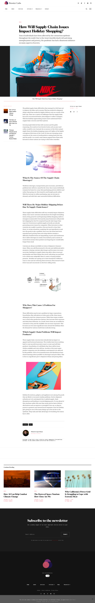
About (12, 8)
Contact (47, 8)
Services (20, 8)
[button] (30, 8)
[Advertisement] (47, 17)
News (58, 584)
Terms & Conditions (45, 590)
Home (6, 8)
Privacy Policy (55, 540)
